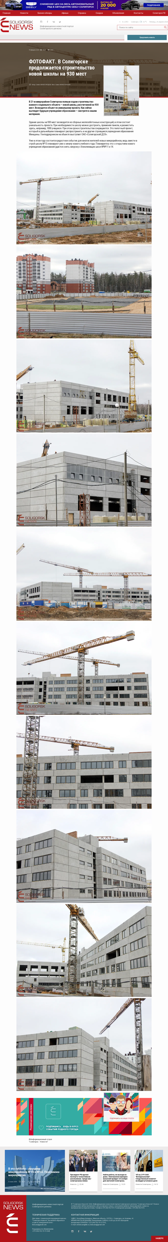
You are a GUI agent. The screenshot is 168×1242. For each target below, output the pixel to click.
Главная (6, 13)
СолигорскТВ (159, 13)
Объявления (118, 13)
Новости (24, 13)
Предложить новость (147, 37)
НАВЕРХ (159, 1238)
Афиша (65, 13)
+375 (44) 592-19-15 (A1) (97, 1222)
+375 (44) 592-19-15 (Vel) (41, 1231)
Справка (82, 13)
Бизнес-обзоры (45, 13)
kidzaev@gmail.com (39, 1224)
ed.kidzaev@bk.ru (82, 1224)
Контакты (138, 13)
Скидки (99, 13)
